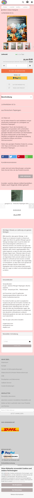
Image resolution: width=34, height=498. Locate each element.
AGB (2, 376)
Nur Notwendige (17, 490)
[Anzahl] (17, 66)
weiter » (18, 7)
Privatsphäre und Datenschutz (10, 379)
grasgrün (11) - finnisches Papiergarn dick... (17, 203)
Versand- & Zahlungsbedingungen (11, 369)
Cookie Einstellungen (7, 386)
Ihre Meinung (25, 176)
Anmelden (17, 345)
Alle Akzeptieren (17, 485)
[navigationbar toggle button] (32, 2)
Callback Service (6, 383)
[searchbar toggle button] (23, 2)
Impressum (4, 362)
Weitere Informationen (17, 494)
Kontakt (3, 366)
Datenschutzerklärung (19, 481)
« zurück (11, 7)
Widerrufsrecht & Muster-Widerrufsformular (14, 372)
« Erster (4, 7)
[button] (4, 66)
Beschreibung (6, 97)
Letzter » (26, 7)
